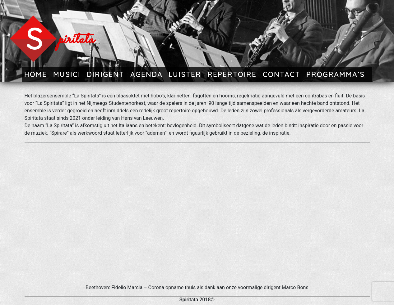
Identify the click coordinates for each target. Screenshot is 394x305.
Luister (185, 74)
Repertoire (232, 74)
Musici (67, 74)
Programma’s (335, 74)
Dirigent (105, 74)
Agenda (146, 74)
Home (35, 74)
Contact (281, 74)
